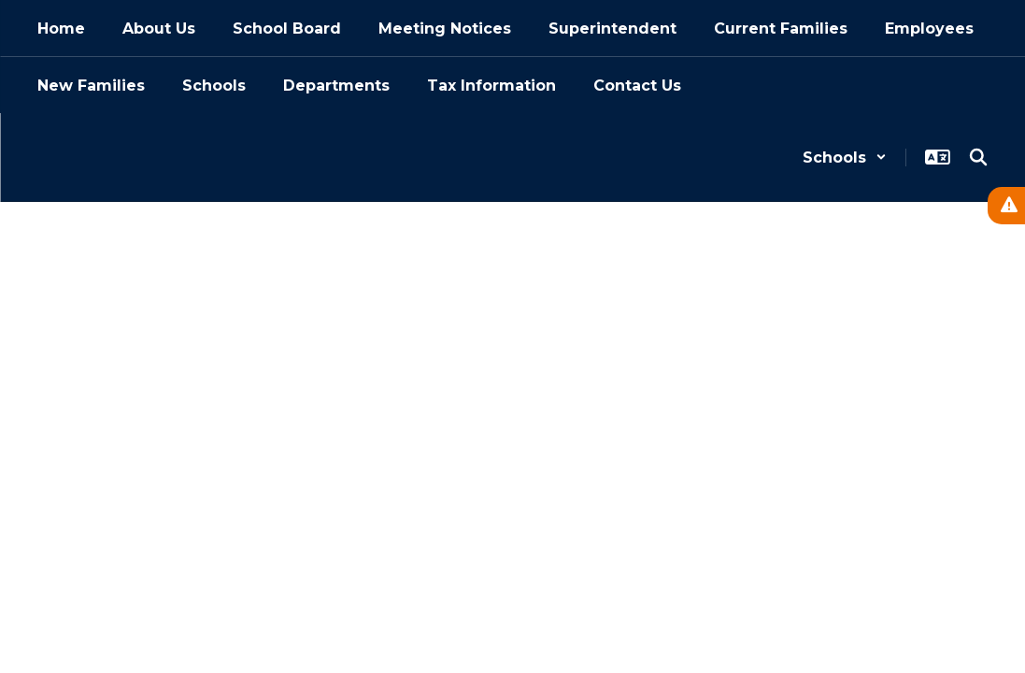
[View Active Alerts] (1006, 205)
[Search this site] (978, 157)
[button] (845, 157)
